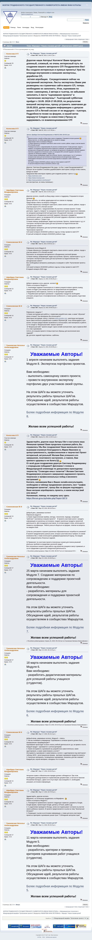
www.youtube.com (61, 318)
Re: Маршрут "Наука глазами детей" (43, 53)
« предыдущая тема (71, 39)
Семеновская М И (14, 242)
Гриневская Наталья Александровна (14, 346)
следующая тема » (83, 39)
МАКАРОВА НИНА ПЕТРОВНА (50, 35)
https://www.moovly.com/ (36, 178)
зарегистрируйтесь (27, 14)
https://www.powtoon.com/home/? (39, 180)
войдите (49, 12)
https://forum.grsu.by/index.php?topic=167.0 (46, 498)
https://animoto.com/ (35, 176)
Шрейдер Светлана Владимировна (13, 191)
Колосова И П (12, 54)
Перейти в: (48, 918)
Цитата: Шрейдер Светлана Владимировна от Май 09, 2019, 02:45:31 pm (48, 134)
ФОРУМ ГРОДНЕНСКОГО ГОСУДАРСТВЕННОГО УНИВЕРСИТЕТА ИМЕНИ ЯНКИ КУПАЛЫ (41, 5)
